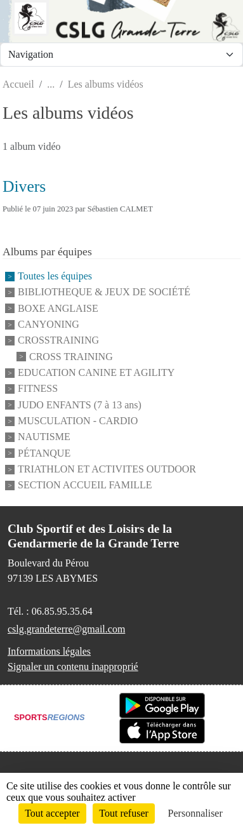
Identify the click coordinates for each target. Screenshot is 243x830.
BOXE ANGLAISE (58, 308)
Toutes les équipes (55, 276)
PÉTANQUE (44, 453)
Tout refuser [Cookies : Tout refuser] (123, 813)
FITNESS (38, 389)
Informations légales (49, 651)
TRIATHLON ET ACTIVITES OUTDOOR (107, 469)
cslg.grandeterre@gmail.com (66, 629)
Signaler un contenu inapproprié (73, 666)
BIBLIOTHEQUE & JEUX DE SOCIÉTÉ (104, 292)
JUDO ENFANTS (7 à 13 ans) (79, 404)
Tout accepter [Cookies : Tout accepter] (52, 813)
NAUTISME (44, 437)
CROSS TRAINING (71, 356)
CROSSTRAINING (58, 340)
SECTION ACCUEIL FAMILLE (85, 485)
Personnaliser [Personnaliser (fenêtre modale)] (195, 813)
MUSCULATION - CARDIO (78, 420)
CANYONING (48, 324)
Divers (24, 186)
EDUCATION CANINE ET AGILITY (96, 372)
